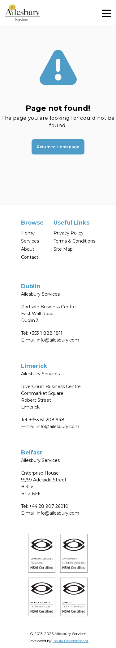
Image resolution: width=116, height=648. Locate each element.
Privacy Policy (69, 233)
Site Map (63, 249)
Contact (29, 257)
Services (30, 241)
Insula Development (70, 640)
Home (28, 233)
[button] (106, 12)
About (27, 249)
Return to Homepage (58, 147)
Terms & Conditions (74, 241)
